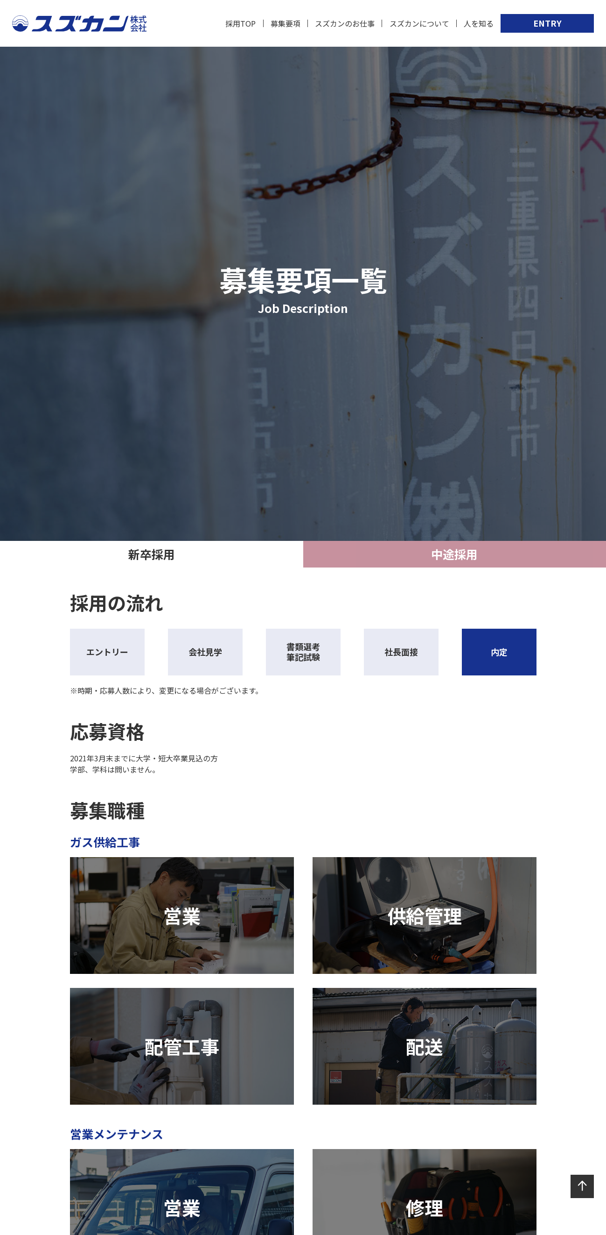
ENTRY (547, 23)
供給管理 (424, 915)
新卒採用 (151, 554)
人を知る (479, 23)
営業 (182, 915)
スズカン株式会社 (79, 23)
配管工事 (182, 1046)
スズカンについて (419, 23)
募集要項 (285, 23)
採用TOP (240, 23)
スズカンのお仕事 (345, 23)
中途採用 (454, 554)
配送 (424, 1046)
